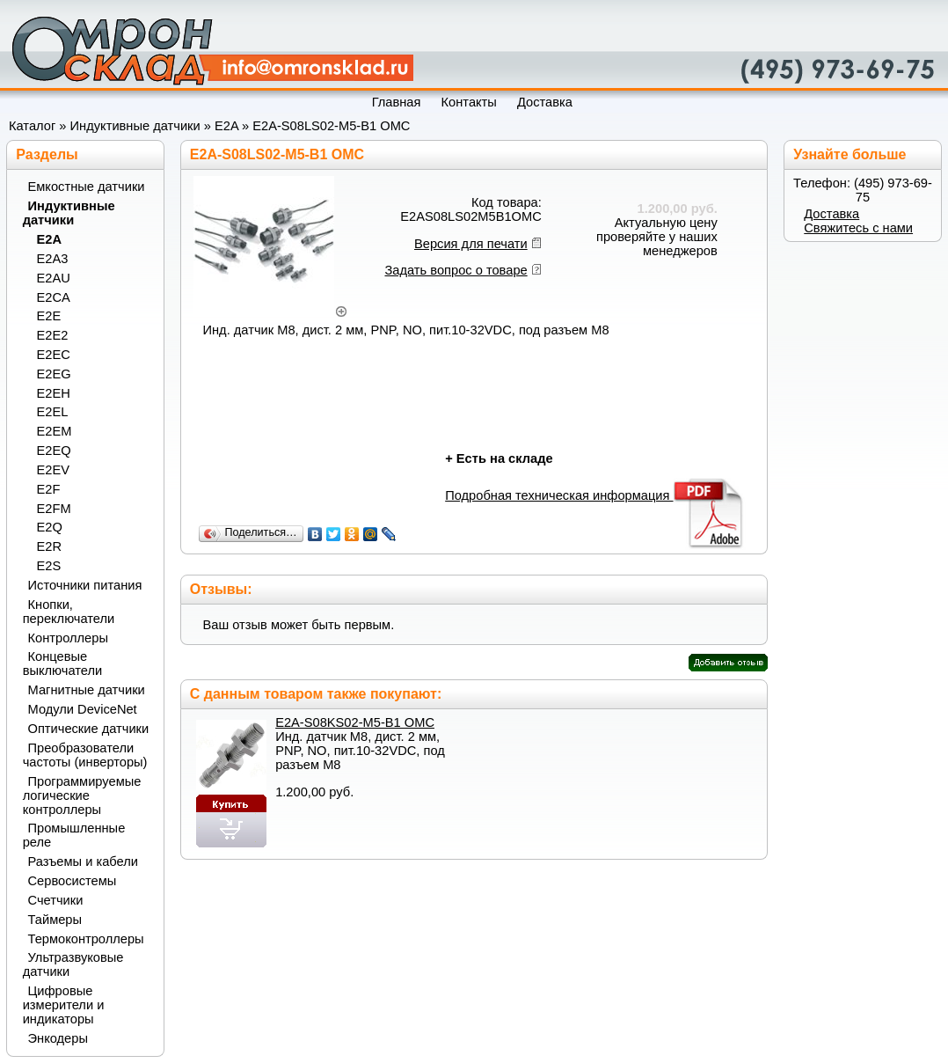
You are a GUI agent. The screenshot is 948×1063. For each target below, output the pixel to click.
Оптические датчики (88, 729)
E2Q (49, 527)
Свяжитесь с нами (858, 228)
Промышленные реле (74, 835)
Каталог (32, 126)
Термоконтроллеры (86, 939)
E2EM (54, 431)
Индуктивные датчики (135, 126)
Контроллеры (68, 638)
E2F (49, 489)
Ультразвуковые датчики (73, 964)
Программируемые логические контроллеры (82, 795)
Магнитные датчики (86, 690)
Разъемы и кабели (83, 861)
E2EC (53, 355)
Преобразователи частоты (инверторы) (85, 755)
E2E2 (53, 335)
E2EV (53, 470)
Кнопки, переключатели (69, 611)
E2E (49, 316)
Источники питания (85, 585)
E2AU (53, 278)
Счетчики (56, 900)
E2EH (53, 393)
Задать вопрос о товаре (455, 270)
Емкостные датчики (86, 187)
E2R (49, 546)
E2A (226, 126)
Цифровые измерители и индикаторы (64, 1005)
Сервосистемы (72, 881)
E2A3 (53, 259)
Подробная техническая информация (595, 495)
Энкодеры (58, 1038)
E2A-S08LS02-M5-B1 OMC (331, 126)
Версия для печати (471, 244)
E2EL (53, 412)
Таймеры (55, 920)
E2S (49, 566)
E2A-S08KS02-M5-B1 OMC (354, 722)
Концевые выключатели (63, 663)
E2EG (54, 374)
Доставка (831, 214)
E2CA (53, 297)
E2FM (54, 509)
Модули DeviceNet (82, 709)
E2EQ (54, 451)
